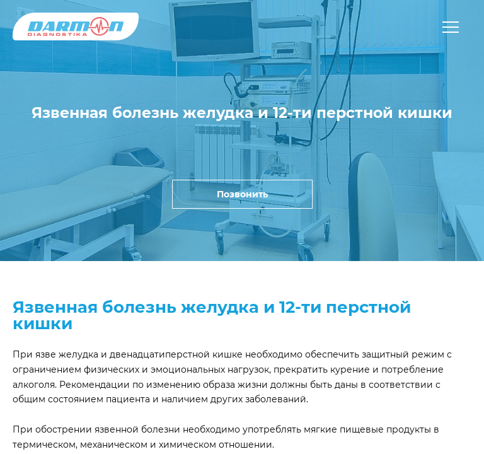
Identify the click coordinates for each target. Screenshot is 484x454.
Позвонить (242, 194)
